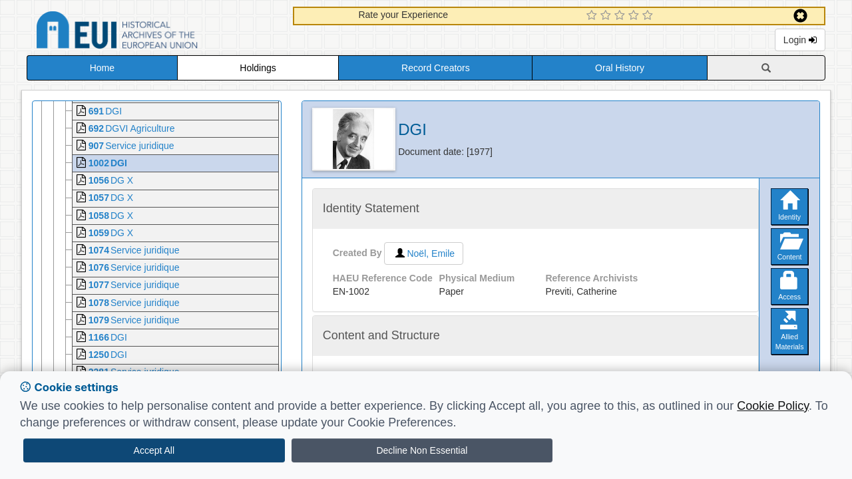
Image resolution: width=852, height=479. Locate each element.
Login (800, 40)
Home (102, 68)
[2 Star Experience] (607, 16)
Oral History (619, 68)
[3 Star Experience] (621, 16)
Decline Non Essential (421, 450)
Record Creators (435, 68)
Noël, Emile (424, 253)
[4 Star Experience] (635, 16)
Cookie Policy (773, 405)
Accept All (154, 450)
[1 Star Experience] (593, 16)
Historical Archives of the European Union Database (154, 32)
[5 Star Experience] (649, 16)
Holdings (258, 68)
